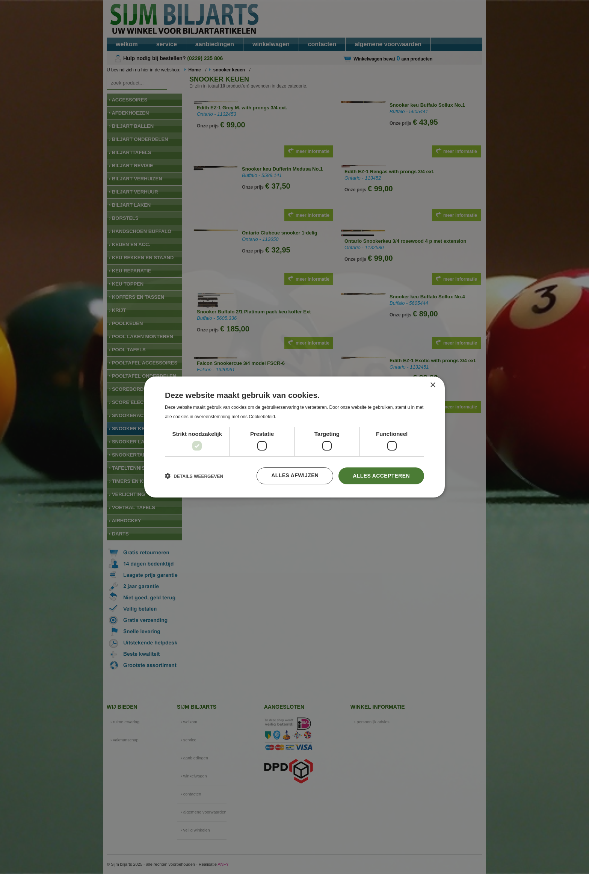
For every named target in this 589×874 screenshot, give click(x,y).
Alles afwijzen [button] (294, 476)
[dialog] (294, 437)
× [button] (432, 385)
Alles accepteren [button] (381, 476)
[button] (194, 476)
